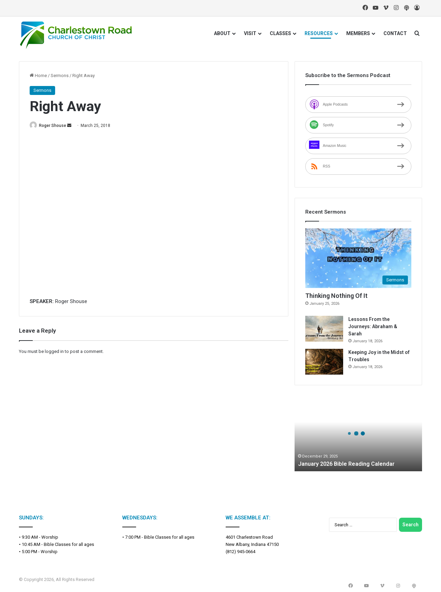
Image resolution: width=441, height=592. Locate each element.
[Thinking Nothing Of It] (358, 258)
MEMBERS (358, 33)
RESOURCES (319, 33)
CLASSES (280, 33)
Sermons (60, 75)
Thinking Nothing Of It (336, 295)
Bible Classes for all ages (69, 544)
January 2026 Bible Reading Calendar (350, 463)
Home (38, 75)
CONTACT (395, 33)
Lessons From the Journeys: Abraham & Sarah (372, 326)
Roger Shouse (56, 125)
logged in (54, 351)
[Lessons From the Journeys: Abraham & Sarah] (324, 329)
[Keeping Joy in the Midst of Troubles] (324, 362)
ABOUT (222, 33)
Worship (49, 537)
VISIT (250, 33)
